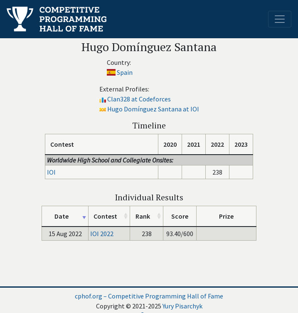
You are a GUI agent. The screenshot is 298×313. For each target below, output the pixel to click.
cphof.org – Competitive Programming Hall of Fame (149, 296)
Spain (125, 72)
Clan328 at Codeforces (139, 99)
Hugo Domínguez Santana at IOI (153, 109)
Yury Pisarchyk (182, 306)
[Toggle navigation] (279, 19)
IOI (51, 172)
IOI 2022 (101, 233)
